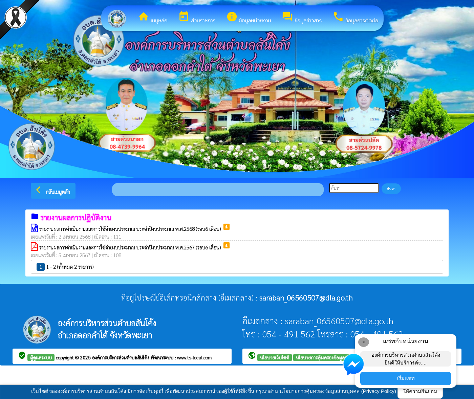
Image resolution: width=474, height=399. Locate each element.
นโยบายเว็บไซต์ (274, 357)
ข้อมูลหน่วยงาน (248, 17)
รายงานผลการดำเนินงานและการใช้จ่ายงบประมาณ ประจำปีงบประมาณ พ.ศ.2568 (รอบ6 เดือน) (130, 228)
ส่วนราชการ (196, 17)
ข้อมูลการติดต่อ (355, 17)
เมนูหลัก (152, 17)
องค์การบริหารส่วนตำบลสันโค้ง (121, 357)
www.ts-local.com (194, 357)
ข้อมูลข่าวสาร (302, 17)
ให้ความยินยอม (420, 391)
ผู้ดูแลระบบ (41, 357)
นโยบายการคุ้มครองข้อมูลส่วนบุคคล (330, 357)
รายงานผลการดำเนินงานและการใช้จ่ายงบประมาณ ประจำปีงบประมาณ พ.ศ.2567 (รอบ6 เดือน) (130, 247)
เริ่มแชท (406, 378)
